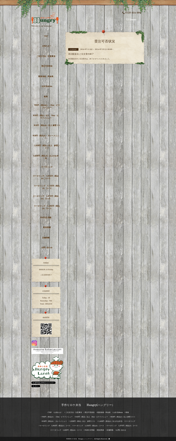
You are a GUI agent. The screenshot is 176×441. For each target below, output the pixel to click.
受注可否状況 (47, 66)
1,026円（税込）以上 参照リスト (47, 146)
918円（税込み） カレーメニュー (46, 136)
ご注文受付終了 (46, 275)
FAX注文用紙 (45, 217)
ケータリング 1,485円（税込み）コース (47, 207)
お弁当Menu (47, 86)
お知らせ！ (47, 46)
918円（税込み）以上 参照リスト (47, 126)
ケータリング (47, 167)
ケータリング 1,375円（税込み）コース (46, 197)
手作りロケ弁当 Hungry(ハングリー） (88, 405)
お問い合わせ (47, 247)
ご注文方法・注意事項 (45, 56)
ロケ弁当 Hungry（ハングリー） (82, 439)
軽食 (46, 96)
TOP (46, 36)
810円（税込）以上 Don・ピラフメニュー (46, 116)
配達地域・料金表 (45, 76)
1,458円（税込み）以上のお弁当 (46, 157)
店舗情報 (46, 237)
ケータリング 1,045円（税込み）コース (46, 177)
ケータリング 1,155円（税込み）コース (47, 187)
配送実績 (47, 227)
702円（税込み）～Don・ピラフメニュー (47, 106)
